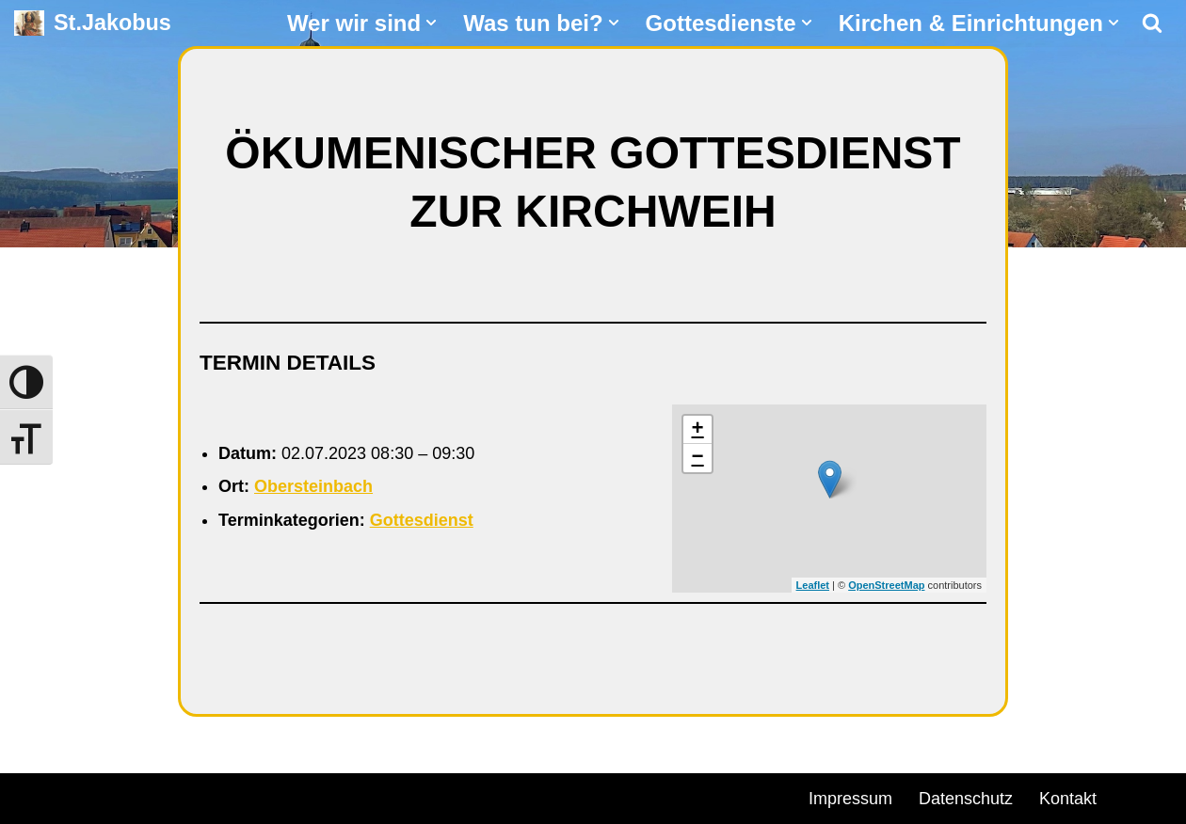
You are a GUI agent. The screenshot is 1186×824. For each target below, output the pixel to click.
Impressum (850, 798)
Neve (34, 795)
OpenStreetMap (886, 585)
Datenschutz (966, 798)
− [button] (698, 458)
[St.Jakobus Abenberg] (92, 23)
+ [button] (698, 430)
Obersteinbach (313, 486)
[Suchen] (1152, 22)
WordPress (228, 795)
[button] (431, 22)
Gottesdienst (421, 520)
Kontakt (1068, 798)
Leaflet (812, 585)
